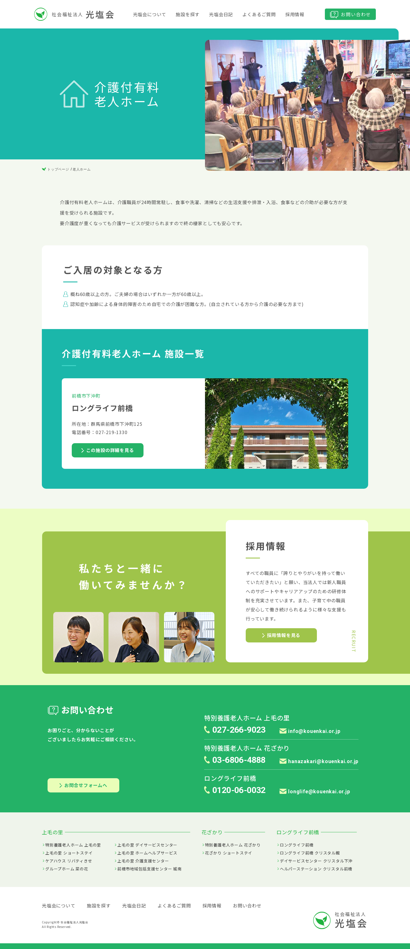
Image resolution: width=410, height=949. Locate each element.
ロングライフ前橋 (296, 845)
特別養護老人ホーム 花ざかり (233, 845)
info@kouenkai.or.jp (310, 731)
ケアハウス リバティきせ (68, 861)
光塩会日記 (221, 14)
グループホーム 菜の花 (66, 869)
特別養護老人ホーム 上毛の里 (73, 845)
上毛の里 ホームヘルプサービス (147, 853)
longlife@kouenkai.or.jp (314, 791)
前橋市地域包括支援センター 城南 (149, 869)
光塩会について (150, 14)
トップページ (55, 169)
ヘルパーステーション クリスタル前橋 (316, 869)
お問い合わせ (350, 14)
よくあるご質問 (259, 14)
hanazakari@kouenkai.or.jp (318, 761)
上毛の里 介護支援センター (143, 861)
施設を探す (188, 14)
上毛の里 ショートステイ (69, 853)
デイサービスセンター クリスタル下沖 (316, 861)
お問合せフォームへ (83, 785)
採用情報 (294, 14)
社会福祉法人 (74, 14)
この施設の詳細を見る (107, 450)
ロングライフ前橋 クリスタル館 (310, 853)
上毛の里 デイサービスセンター (147, 845)
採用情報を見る (281, 635)
